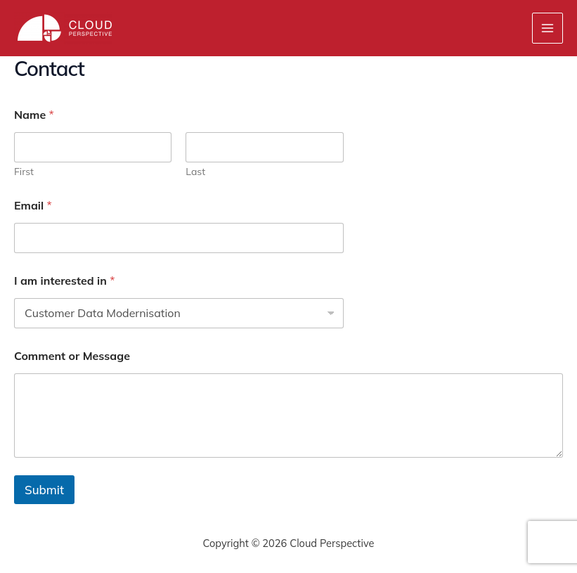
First (24, 172)
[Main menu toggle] (547, 28)
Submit (44, 489)
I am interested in (64, 281)
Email (33, 205)
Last (195, 172)
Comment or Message (72, 356)
